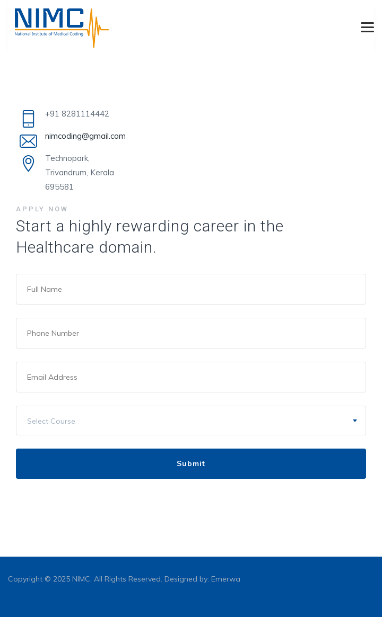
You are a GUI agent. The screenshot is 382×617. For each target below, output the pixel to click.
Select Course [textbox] (51, 421)
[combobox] (191, 420)
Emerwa (225, 579)
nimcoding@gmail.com (85, 136)
